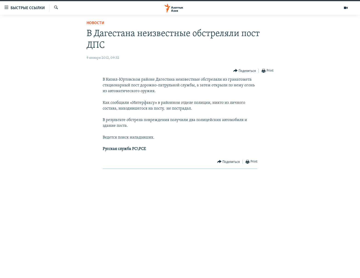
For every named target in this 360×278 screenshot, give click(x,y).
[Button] (244, 71)
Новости (95, 23)
